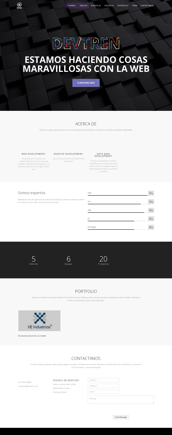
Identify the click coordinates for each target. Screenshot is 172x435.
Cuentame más (86, 83)
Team (134, 6)
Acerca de (96, 6)
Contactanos (147, 6)
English (83, 6)
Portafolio (122, 6)
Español (72, 6)
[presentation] (106, 410)
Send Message (121, 417)
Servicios (109, 6)
